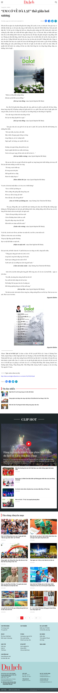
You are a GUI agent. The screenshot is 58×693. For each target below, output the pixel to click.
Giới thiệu (3, 691)
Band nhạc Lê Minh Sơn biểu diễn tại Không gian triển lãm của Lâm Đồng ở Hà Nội (35, 479)
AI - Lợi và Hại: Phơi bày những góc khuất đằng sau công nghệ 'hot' (43, 609)
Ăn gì (2, 635)
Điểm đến (42, 637)
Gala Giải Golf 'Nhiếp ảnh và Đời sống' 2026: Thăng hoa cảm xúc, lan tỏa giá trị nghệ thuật (42, 585)
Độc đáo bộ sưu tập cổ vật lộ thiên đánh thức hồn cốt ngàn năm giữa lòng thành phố (43, 537)
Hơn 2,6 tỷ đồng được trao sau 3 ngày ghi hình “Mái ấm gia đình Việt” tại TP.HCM (13, 537)
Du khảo (42, 635)
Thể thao (3, 651)
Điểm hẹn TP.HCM (44, 628)
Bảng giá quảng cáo (14, 691)
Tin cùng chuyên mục (13, 515)
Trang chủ (3, 7)
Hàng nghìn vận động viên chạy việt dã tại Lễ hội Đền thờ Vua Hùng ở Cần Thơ (29, 398)
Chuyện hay (4, 655)
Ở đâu (22, 635)
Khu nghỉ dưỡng (24, 639)
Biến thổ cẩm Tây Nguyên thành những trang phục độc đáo (24, 405)
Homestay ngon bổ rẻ (26, 637)
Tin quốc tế (4, 630)
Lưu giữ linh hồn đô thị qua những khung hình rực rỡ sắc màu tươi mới (14, 609)
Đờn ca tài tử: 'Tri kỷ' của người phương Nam (27, 500)
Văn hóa (3, 647)
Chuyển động (5, 626)
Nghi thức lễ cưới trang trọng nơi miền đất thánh (21, 392)
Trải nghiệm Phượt (45, 639)
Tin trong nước (5, 628)
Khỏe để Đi (23, 649)
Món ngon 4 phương (6, 639)
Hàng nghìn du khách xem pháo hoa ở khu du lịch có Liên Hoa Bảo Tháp (26, 454)
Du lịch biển (43, 626)
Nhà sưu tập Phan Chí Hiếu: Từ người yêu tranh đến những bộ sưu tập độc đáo (14, 585)
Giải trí (8, 7)
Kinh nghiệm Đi (24, 647)
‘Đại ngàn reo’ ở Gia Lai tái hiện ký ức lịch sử (42, 560)
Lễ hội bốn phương (45, 630)
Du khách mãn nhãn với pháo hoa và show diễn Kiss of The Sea (32, 489)
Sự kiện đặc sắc (5, 659)
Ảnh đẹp (42, 641)
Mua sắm (42, 645)
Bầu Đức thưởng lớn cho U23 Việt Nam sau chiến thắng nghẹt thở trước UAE (34, 469)
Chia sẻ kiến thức (25, 651)
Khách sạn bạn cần (25, 641)
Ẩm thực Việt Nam (6, 637)
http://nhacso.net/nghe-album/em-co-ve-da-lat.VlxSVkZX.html (18, 376)
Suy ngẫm (23, 626)
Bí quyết (23, 645)
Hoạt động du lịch (6, 657)
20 (36, 618)
